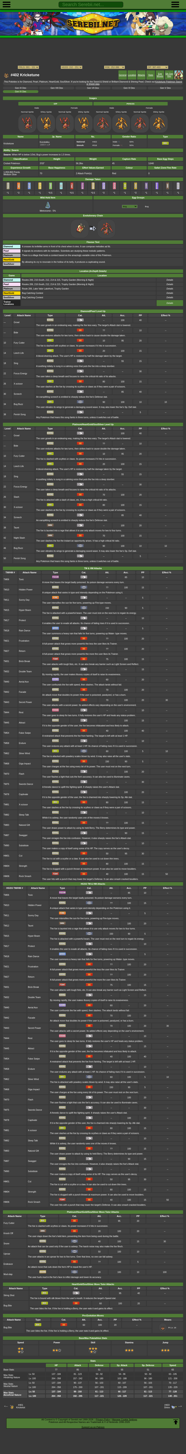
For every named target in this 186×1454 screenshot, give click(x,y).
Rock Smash (25, 876)
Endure (22, 743)
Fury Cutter (19, 343)
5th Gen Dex (169, 75)
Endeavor (8, 1264)
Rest (21, 712)
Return (22, 651)
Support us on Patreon (93, 1427)
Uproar (7, 1254)
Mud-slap (8, 1274)
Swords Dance (26, 784)
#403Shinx (167, 1406)
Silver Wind (24, 753)
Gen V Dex (165, 88)
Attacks (141, 75)
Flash (21, 774)
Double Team (25, 671)
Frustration (24, 641)
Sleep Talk (24, 815)
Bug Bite (8, 1305)
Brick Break (24, 661)
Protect (22, 620)
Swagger (23, 835)
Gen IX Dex (20, 88)
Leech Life (19, 353)
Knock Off (8, 1233)
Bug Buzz (18, 404)
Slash (16, 497)
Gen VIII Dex (57, 88)
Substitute (24, 845)
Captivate (23, 794)
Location (132, 75)
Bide (16, 332)
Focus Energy (20, 373)
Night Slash (19, 538)
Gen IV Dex (20, 91)
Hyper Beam (25, 610)
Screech (18, 394)
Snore (6, 1243)
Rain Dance (24, 630)
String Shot (9, 1295)
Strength (23, 866)
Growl (16, 322)
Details (169, 303)
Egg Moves (160, 75)
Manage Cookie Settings (124, 1419)
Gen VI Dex (129, 88)
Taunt (16, 528)
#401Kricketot (20, 1406)
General (123, 75)
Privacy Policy (103, 1419)
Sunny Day (24, 600)
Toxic (21, 579)
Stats (150, 75)
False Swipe (25, 733)
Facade (22, 692)
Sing (16, 363)
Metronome (46, 209)
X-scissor (18, 384)
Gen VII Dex (93, 88)
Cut (20, 856)
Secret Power (25, 702)
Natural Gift (24, 825)
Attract (22, 723)
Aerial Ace (24, 682)
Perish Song (20, 414)
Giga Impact (25, 764)
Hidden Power (26, 590)
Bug (147, 206)
